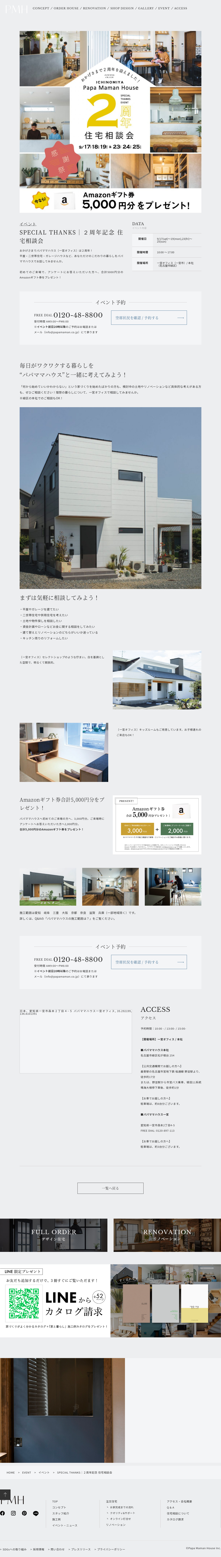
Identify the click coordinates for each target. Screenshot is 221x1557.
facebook (2, 1513)
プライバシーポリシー (111, 1549)
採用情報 (38, 1549)
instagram (13, 1513)
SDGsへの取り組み (15, 1549)
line (35, 1513)
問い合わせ (58, 1549)
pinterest (24, 1513)
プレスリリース (81, 1549)
